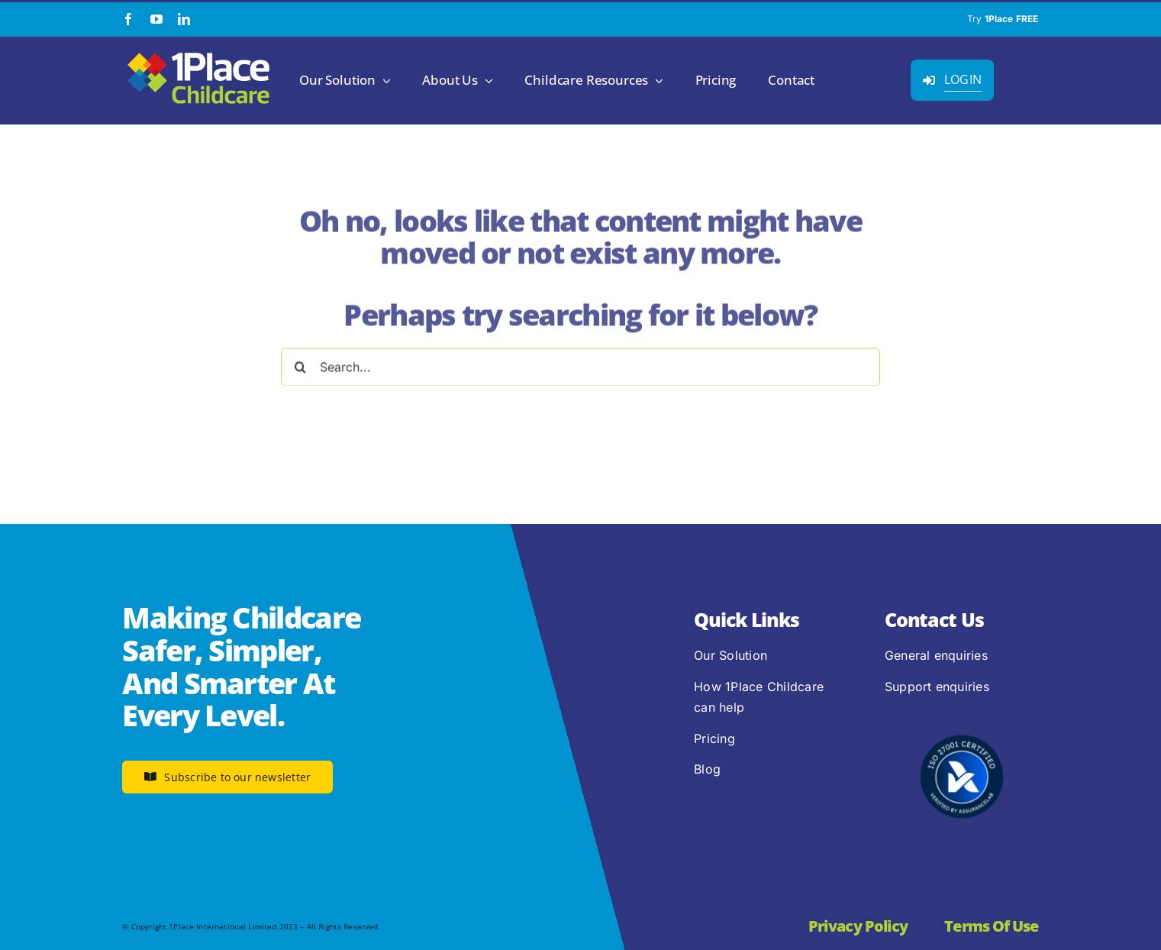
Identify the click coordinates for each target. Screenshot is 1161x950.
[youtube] (156, 19)
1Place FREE (1012, 18)
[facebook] (128, 19)
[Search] (300, 363)
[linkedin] (184, 19)
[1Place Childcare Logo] (198, 53)
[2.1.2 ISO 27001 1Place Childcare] (962, 705)
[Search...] (580, 363)
